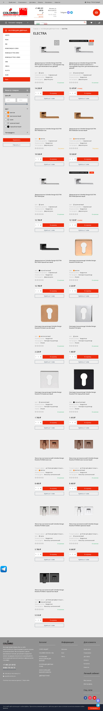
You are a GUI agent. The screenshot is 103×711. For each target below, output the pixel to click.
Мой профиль (88, 685)
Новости (57, 2)
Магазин (64, 650)
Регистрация (95, 2)
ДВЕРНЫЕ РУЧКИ (44, 676)
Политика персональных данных (12, 681)
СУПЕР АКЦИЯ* (43, 650)
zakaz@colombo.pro (10, 677)
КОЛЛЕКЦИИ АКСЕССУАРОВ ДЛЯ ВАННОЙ (45, 659)
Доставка (32, 2)
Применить (16, 140)
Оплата (40, 2)
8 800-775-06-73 (9, 668)
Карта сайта (26, 681)
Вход (88, 2)
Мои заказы (87, 681)
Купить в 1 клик (49, 98)
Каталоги (48, 2)
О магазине (22, 2)
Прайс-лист (12, 2)
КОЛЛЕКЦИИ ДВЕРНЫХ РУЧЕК (17, 30)
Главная (35, 28)
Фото (63, 657)
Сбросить (16, 145)
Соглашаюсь (94, 708)
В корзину (53, 93)
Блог (62, 653)
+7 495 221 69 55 (39, 9)
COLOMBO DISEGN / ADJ (46, 653)
